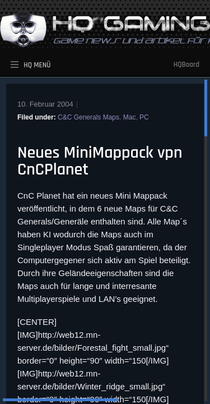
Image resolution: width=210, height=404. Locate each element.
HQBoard (186, 64)
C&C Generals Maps (88, 117)
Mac (129, 117)
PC (144, 117)
